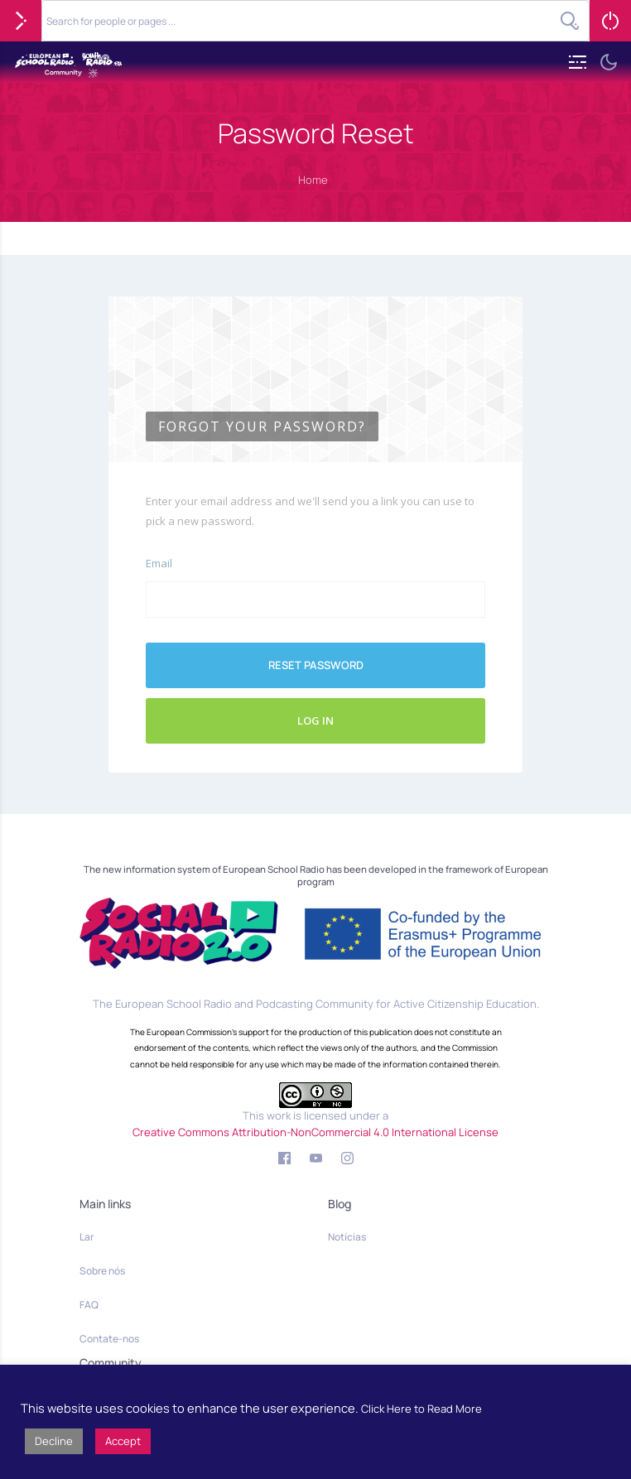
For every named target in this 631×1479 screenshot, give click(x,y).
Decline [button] (54, 1440)
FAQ (89, 1305)
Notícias (347, 1237)
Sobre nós (102, 1271)
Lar (86, 1237)
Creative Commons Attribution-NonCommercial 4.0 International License (315, 1132)
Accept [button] (123, 1440)
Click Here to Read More (421, 1408)
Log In (315, 720)
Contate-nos (109, 1339)
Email (159, 563)
